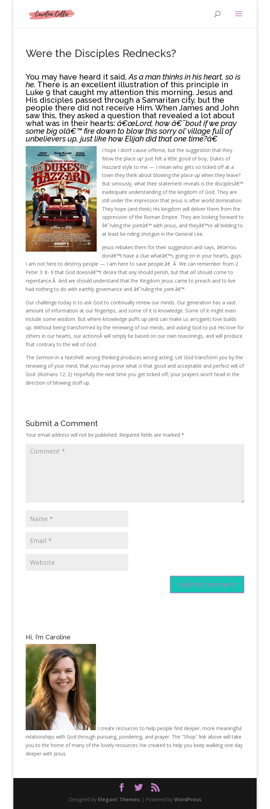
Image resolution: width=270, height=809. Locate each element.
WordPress (187, 799)
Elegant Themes (119, 799)
